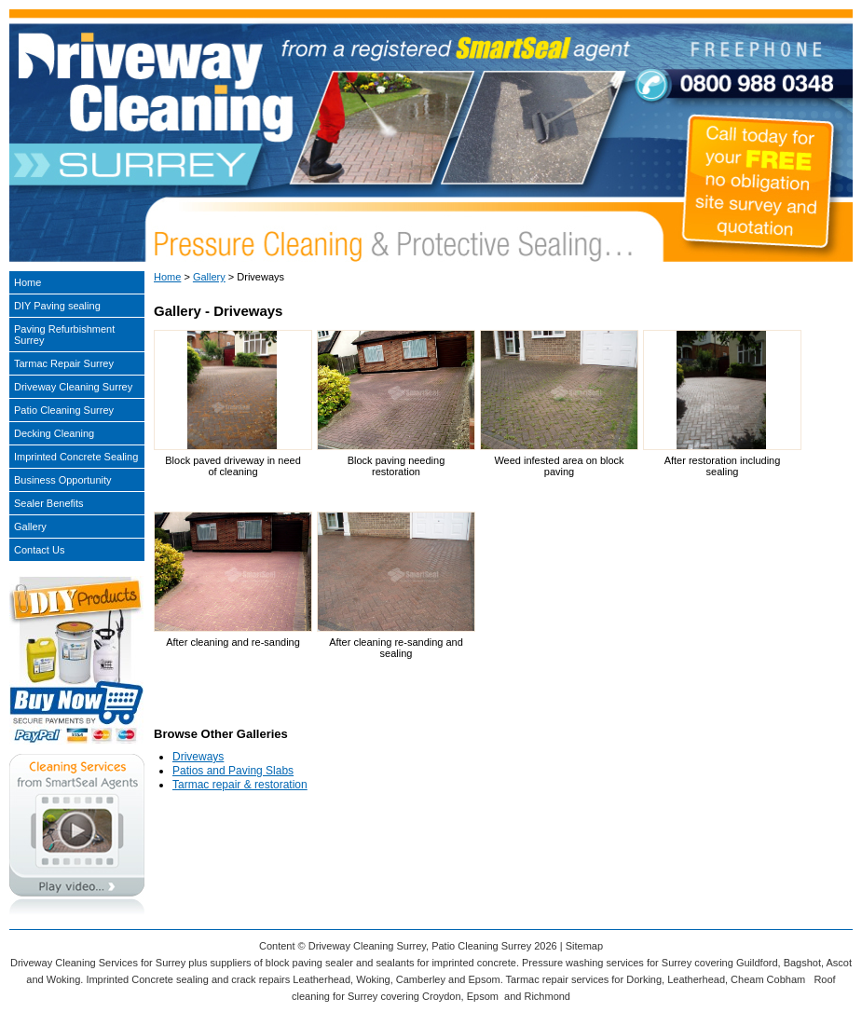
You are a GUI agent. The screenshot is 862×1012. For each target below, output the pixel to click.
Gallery (209, 276)
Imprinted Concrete (129, 979)
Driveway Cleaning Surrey (73, 386)
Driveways (198, 756)
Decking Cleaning (54, 433)
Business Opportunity (63, 479)
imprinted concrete (473, 962)
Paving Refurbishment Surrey (64, 334)
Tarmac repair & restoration (240, 784)
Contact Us (39, 549)
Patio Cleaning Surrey (64, 410)
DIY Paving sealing (57, 305)
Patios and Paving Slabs (233, 770)
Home (167, 276)
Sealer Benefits (49, 503)
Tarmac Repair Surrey (64, 363)
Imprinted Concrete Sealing (76, 456)
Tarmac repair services (557, 979)
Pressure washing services (583, 962)
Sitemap (584, 945)
